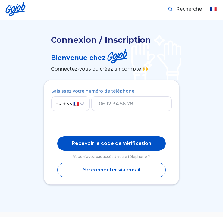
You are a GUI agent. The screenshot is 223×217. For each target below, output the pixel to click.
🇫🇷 (213, 9)
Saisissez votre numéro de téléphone (92, 91)
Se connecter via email (111, 170)
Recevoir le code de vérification (111, 143)
